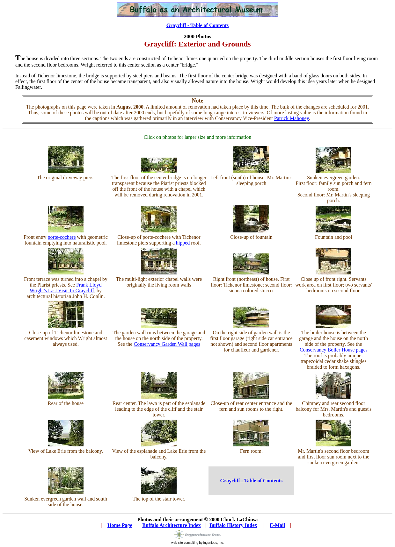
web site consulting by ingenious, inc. (197, 541)
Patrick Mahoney (291, 118)
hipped (183, 242)
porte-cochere (62, 237)
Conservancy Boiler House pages (334, 349)
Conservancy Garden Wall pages (167, 344)
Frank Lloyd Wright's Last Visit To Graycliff (65, 287)
